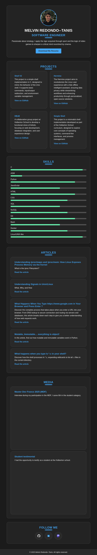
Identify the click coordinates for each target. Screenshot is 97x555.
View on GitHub (21, 101)
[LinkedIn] (48, 536)
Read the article (21, 272)
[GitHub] (39, 536)
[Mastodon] (58, 536)
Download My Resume (49, 51)
